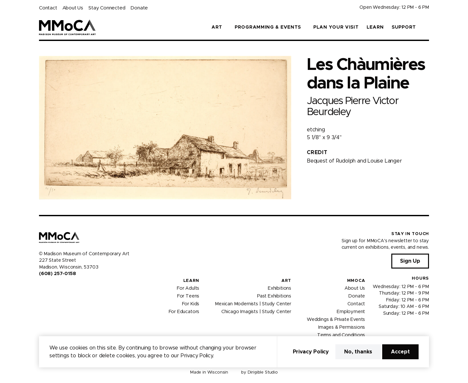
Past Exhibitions (274, 296)
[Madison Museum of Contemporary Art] (67, 27)
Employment (351, 312)
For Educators (184, 312)
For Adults (188, 288)
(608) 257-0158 (57, 273)
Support (404, 27)
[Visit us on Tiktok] (65, 287)
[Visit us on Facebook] (41, 287)
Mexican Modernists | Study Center (253, 304)
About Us (72, 8)
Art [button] (217, 27)
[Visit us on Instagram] (49, 287)
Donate (139, 8)
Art (286, 281)
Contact (48, 8)
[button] (426, 27)
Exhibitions (279, 288)
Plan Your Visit (336, 27)
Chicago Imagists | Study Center (256, 312)
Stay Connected (106, 8)
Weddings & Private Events (336, 319)
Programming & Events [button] (268, 27)
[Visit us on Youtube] (57, 287)
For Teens (188, 296)
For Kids (191, 304)
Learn (375, 27)
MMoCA (356, 281)
